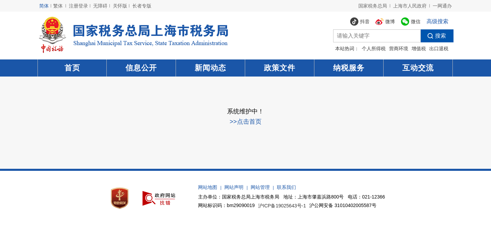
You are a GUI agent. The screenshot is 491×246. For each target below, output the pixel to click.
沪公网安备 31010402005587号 (342, 205)
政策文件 (279, 68)
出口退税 (438, 48)
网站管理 (260, 187)
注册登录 (78, 6)
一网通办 (442, 6)
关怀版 (120, 6)
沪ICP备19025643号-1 (282, 206)
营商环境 (398, 48)
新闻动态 (210, 68)
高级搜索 (437, 21)
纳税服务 (348, 68)
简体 (44, 6)
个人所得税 (374, 48)
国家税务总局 (372, 6)
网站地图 (207, 187)
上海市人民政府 (410, 6)
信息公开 (141, 68)
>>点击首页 (245, 121)
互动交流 (418, 68)
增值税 (419, 48)
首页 (72, 68)
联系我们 (286, 187)
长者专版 (141, 6)
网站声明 (233, 187)
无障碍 (100, 6)
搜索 (433, 36)
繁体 (58, 6)
